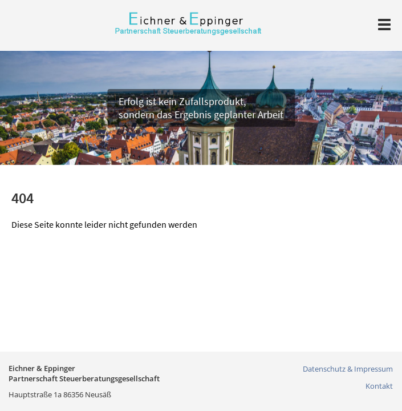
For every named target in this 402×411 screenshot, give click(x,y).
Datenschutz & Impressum (348, 369)
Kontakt (379, 386)
